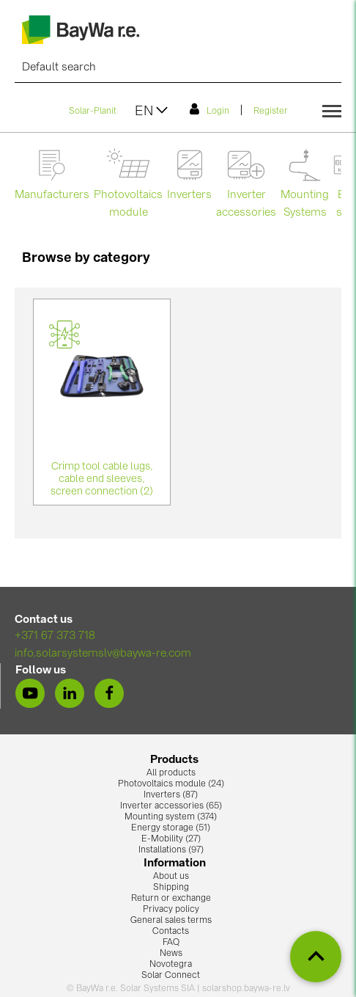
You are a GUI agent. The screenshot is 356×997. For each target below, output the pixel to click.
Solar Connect (170, 975)
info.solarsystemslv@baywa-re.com (103, 654)
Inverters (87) (171, 795)
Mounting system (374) (171, 817)
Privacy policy (171, 909)
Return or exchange (171, 898)
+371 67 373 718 (55, 636)
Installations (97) (171, 850)
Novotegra (170, 964)
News (171, 953)
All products (171, 773)
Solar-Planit (92, 111)
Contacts (170, 931)
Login (209, 109)
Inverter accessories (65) (171, 806)
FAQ (171, 942)
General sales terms (171, 920)
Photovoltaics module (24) (171, 784)
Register (270, 111)
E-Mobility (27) (171, 839)
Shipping (171, 887)
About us (171, 876)
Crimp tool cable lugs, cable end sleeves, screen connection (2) (102, 479)
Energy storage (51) (170, 828)
